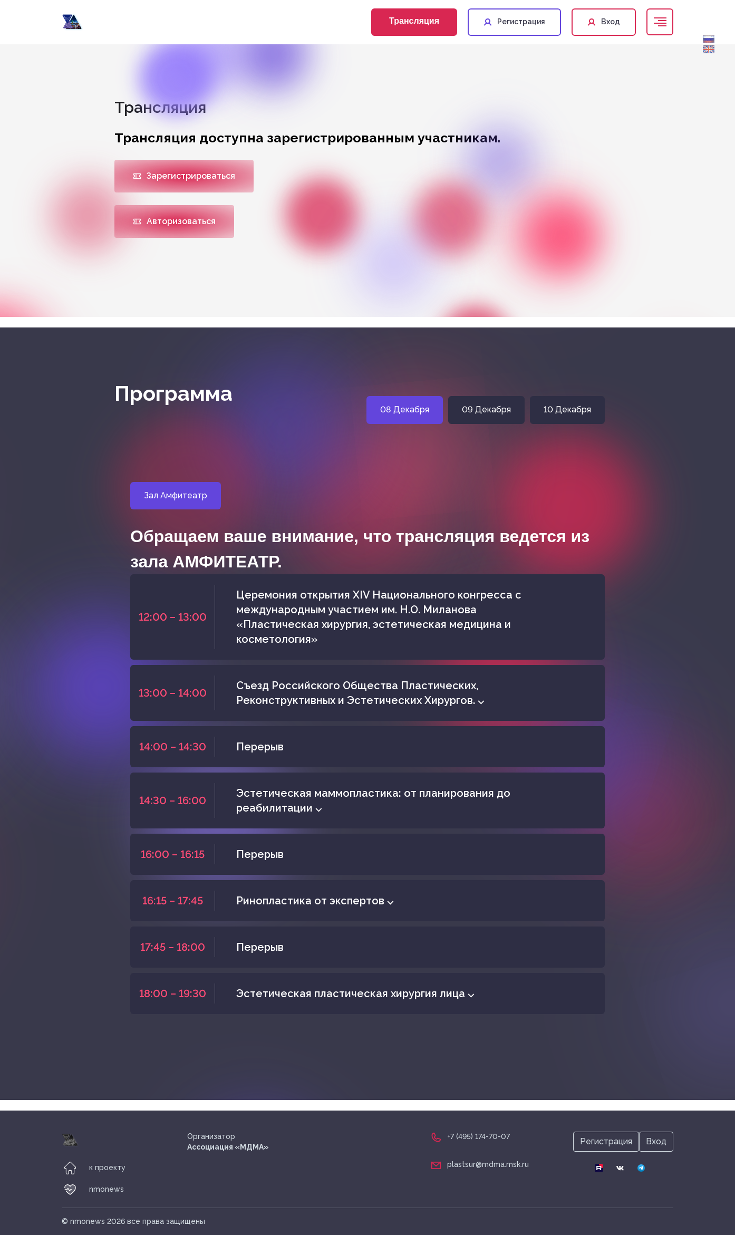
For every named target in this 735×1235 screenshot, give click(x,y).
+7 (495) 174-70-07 (478, 1136)
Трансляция (414, 20)
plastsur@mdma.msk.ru (488, 1164)
